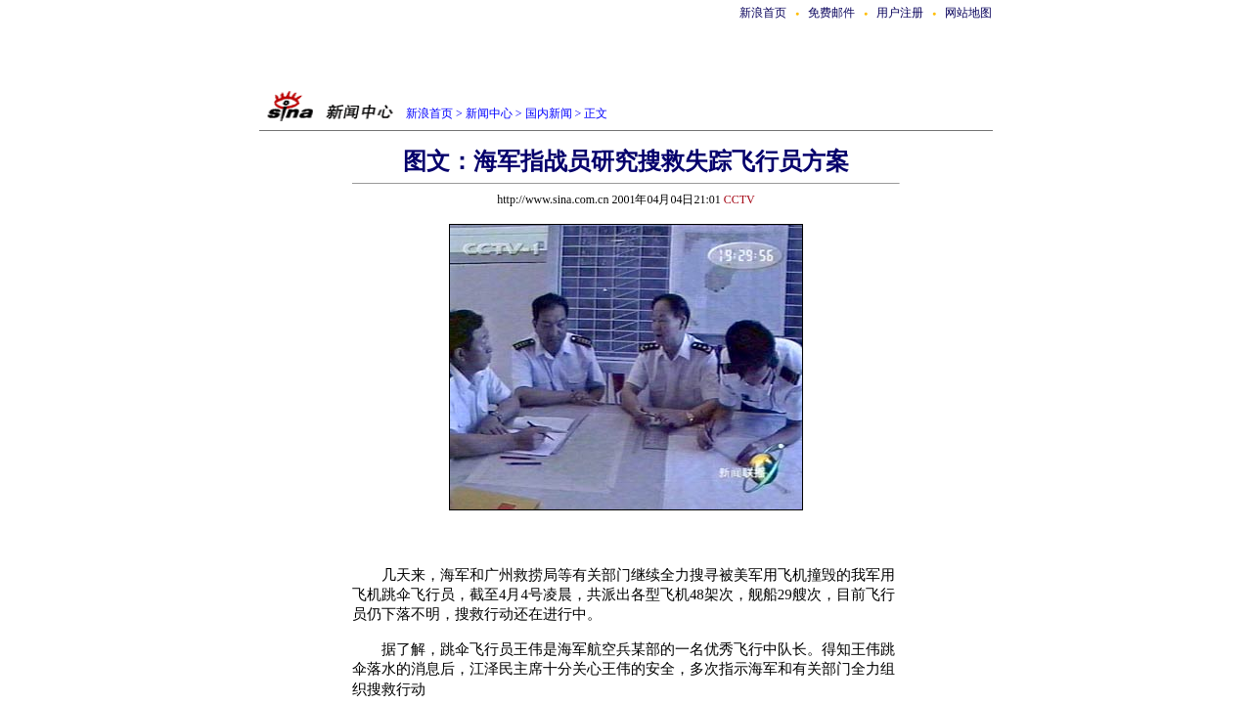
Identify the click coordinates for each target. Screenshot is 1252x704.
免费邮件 (831, 13)
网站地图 (968, 13)
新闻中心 (489, 113)
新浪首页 (762, 13)
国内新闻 (548, 113)
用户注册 (899, 13)
